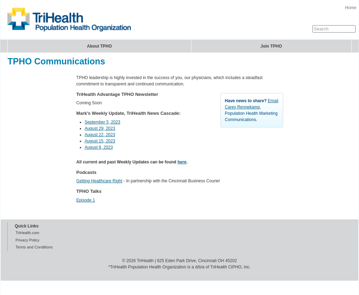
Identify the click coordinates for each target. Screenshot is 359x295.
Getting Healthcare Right (99, 180)
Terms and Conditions (33, 247)
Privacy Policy (27, 240)
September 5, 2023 (102, 122)
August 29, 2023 (100, 128)
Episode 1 (85, 200)
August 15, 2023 (100, 141)
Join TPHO (271, 46)
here (181, 162)
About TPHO (99, 46)
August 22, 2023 (100, 134)
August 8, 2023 (99, 147)
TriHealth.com (27, 233)
